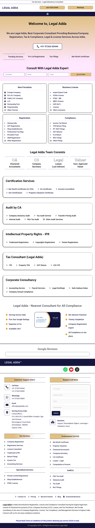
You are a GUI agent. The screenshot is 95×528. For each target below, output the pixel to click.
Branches (60, 421)
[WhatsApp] (7, 397)
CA (14, 160)
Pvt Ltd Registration (36, 57)
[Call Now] (7, 387)
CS (36, 160)
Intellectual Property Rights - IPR (27, 234)
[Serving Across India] (7, 412)
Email (14, 403)
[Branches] (53, 422)
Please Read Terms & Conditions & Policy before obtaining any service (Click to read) (47, 521)
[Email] (7, 405)
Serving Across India (19, 411)
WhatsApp (15, 396)
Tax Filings (53, 57)
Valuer (80, 160)
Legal (58, 160)
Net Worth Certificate (80, 57)
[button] (47, 14)
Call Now (15, 385)
